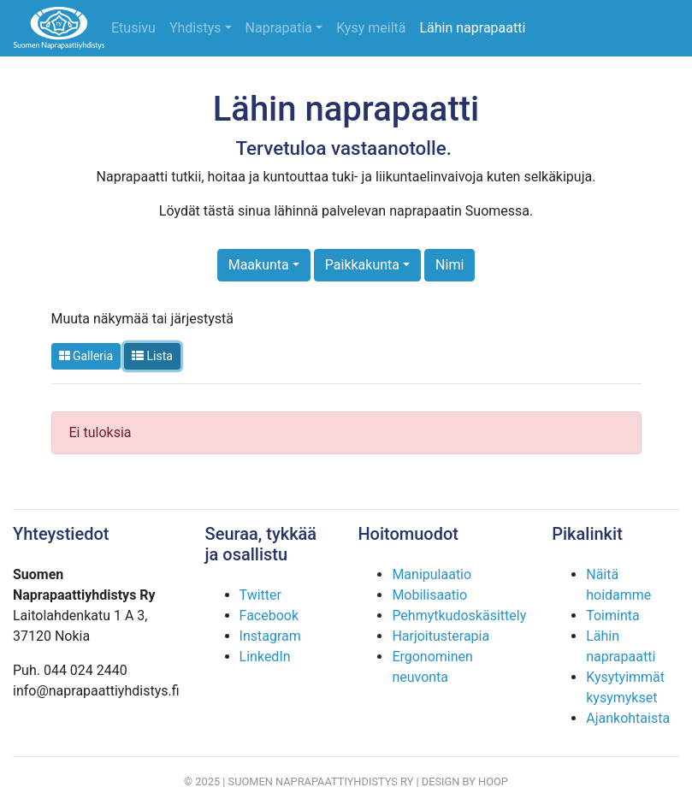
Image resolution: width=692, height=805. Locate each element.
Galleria (86, 356)
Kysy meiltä (370, 28)
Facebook (269, 615)
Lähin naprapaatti (472, 28)
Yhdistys (195, 28)
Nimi (449, 265)
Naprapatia (278, 28)
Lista (152, 356)
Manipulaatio (431, 574)
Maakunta (258, 265)
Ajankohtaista (628, 718)
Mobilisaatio (429, 595)
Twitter (260, 595)
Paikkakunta (362, 265)
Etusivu (133, 28)
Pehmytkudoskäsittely (459, 615)
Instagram (270, 636)
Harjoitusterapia (440, 636)
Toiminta (612, 615)
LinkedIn (265, 656)
